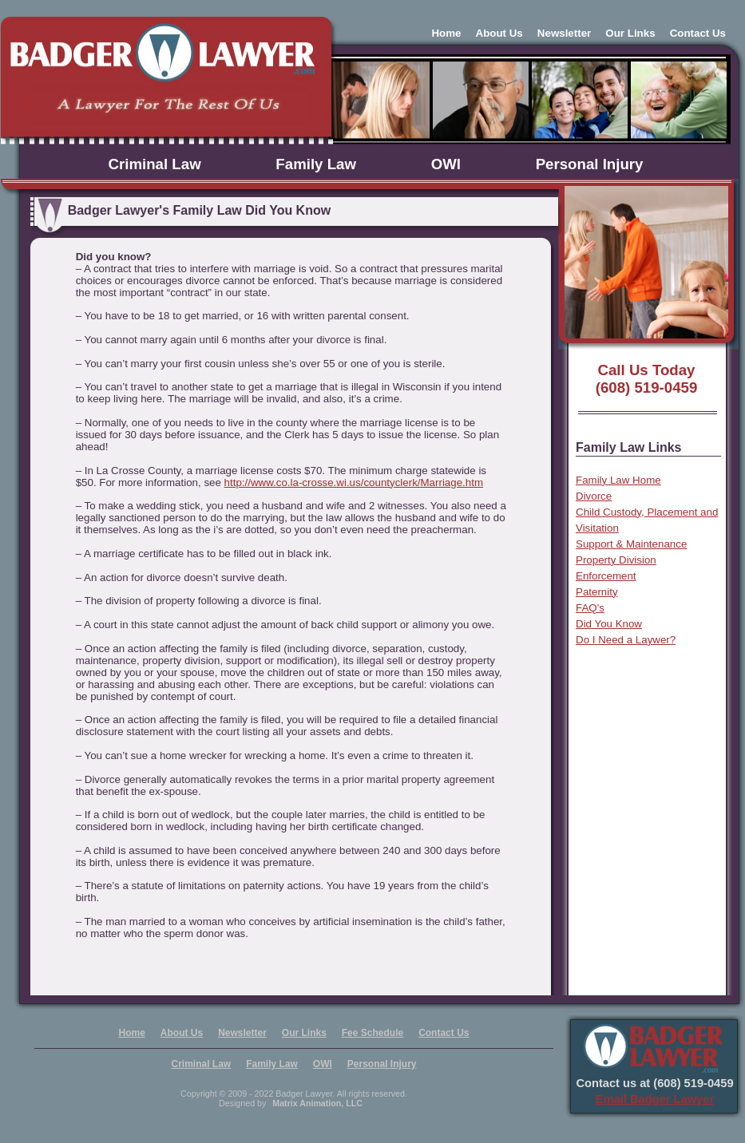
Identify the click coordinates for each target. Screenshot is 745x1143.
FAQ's (590, 608)
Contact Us (698, 33)
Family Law (315, 164)
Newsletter (564, 33)
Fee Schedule (372, 1032)
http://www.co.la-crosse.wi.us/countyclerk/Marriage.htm (353, 482)
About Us (499, 33)
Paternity (597, 592)
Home (446, 33)
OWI (446, 164)
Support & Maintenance (631, 544)
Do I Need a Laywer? (626, 640)
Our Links (630, 33)
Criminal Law (155, 164)
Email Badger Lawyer (655, 1099)
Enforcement (606, 576)
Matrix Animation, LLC (317, 1103)
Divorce (594, 496)
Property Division (616, 560)
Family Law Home (618, 480)
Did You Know (609, 624)
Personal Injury (590, 164)
